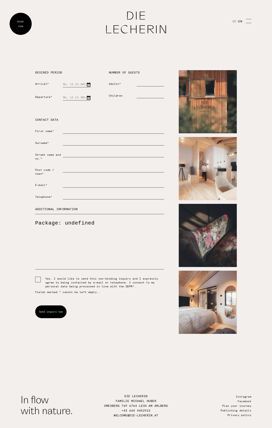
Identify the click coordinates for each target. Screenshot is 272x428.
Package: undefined (99, 241)
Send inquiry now (51, 311)
